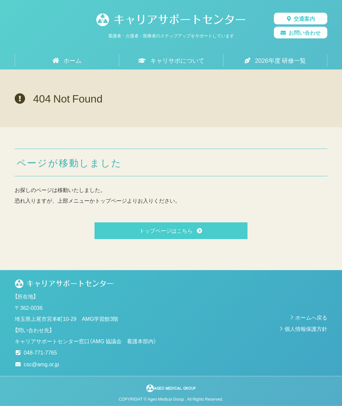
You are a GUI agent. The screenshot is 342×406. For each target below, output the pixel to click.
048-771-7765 (40, 352)
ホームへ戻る (311, 317)
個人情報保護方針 (306, 329)
